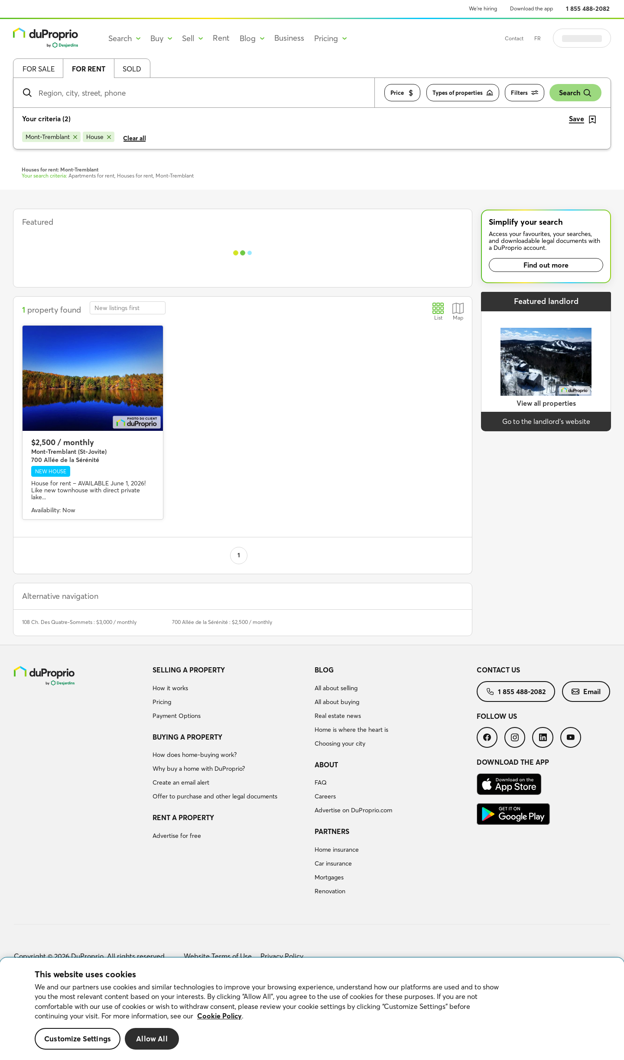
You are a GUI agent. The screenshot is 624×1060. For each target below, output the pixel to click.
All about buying (337, 702)
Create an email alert (181, 782)
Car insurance (333, 863)
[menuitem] (230, 694)
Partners (332, 831)
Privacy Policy (281, 956)
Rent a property (183, 817)
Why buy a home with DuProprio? (199, 768)
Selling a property (189, 670)
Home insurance (337, 849)
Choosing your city (340, 743)
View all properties (546, 403)
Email (586, 691)
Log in (593, 38)
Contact (535, 38)
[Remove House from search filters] (98, 137)
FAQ (321, 782)
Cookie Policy (219, 1016)
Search (575, 92)
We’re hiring (483, 8)
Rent (221, 38)
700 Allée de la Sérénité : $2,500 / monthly (222, 622)
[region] (312, 1009)
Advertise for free (177, 836)
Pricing (162, 702)
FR (559, 38)
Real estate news (338, 716)
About (326, 764)
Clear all (134, 138)
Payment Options (177, 716)
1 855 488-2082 (588, 9)
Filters (524, 93)
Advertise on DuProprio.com (353, 810)
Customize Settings (77, 1038)
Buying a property (187, 737)
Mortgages (329, 877)
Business (289, 38)
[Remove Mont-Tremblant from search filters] (51, 137)
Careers (325, 796)
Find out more (546, 265)
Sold (132, 69)
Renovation (330, 891)
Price (402, 93)
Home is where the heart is (351, 730)
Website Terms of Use (218, 956)
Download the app (531, 8)
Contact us (498, 670)
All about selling (336, 688)
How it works (170, 688)
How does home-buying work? (195, 755)
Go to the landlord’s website (546, 421)
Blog (324, 670)
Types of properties (462, 93)
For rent (88, 69)
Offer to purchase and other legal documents (215, 796)
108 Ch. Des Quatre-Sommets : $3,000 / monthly (79, 622)
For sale (39, 69)
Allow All (152, 1038)
